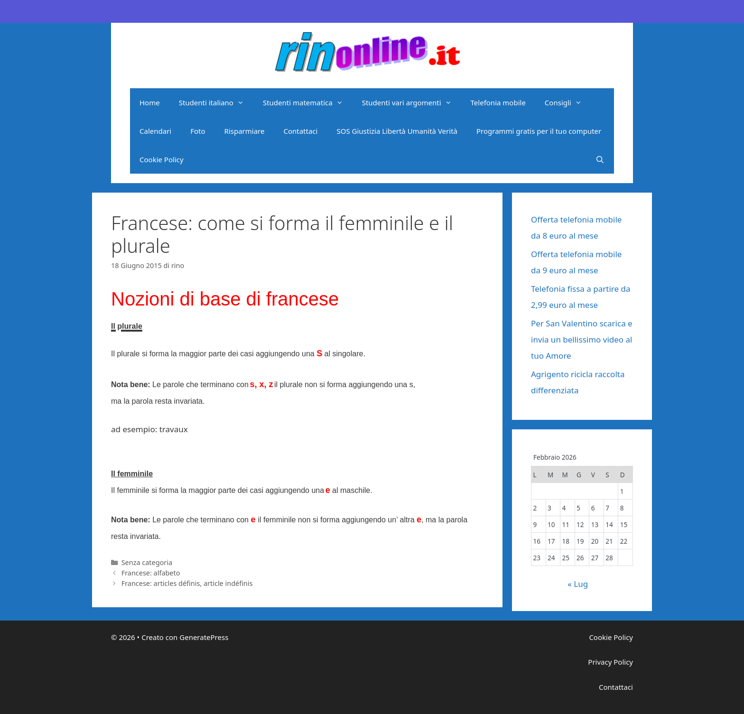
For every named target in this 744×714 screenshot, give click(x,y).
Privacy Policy (610, 662)
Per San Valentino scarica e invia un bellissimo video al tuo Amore (581, 339)
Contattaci (300, 131)
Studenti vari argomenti (411, 102)
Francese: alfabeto (150, 572)
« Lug (577, 583)
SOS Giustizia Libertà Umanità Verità (396, 131)
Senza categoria (146, 562)
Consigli (568, 102)
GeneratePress (203, 637)
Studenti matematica (308, 102)
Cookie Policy (162, 159)
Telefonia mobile (498, 102)
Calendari (155, 131)
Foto (197, 131)
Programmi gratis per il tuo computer (538, 131)
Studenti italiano (216, 102)
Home (150, 102)
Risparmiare (244, 131)
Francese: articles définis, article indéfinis (187, 583)
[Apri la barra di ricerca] (600, 159)
